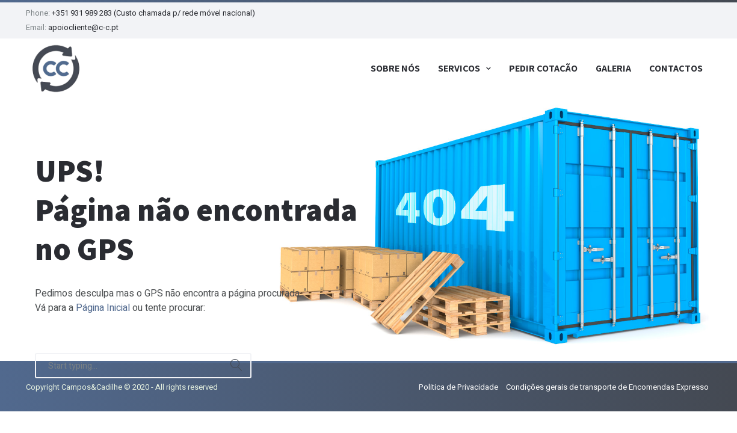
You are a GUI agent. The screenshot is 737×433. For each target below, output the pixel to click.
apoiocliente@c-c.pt (83, 27)
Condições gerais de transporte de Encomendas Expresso (607, 387)
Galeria (613, 68)
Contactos (676, 68)
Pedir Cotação (543, 68)
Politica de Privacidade (458, 387)
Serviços (459, 68)
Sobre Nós (395, 68)
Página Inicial (103, 308)
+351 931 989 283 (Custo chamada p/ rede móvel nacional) (153, 13)
